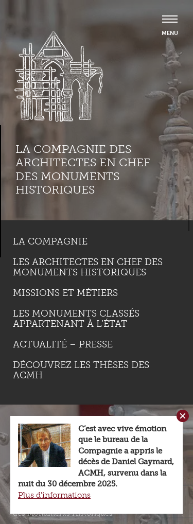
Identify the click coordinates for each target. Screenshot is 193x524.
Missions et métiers (65, 293)
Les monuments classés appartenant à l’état (76, 318)
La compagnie (50, 241)
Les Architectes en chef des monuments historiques (88, 267)
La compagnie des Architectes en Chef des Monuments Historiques (82, 169)
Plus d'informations (54, 495)
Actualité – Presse (63, 344)
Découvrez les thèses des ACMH (81, 370)
